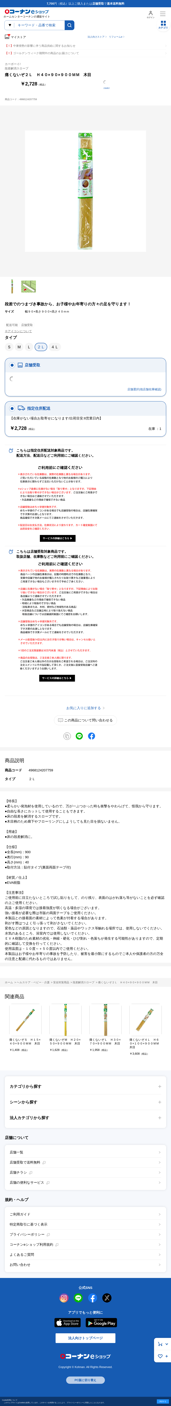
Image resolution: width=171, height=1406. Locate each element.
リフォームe (115, 36)
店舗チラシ (18, 1172)
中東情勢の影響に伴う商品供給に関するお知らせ (40, 45)
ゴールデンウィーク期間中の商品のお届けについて (42, 53)
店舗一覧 (16, 1152)
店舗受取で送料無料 (25, 1162)
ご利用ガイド (20, 1214)
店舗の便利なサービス (27, 1183)
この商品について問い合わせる (88, 720)
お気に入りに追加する (164, 269)
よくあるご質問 (22, 1255)
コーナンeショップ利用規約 (31, 1245)
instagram (64, 1298)
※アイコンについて (18, 331)
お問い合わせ (20, 1265)
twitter (107, 1298)
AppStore (67, 1322)
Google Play (101, 1322)
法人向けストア (96, 36)
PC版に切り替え (85, 1380)
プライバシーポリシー (27, 1234)
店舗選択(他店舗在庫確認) (144, 389)
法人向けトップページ (85, 1338)
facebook (92, 1298)
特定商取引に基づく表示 (28, 1224)
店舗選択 (106, 88)
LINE (78, 1298)
